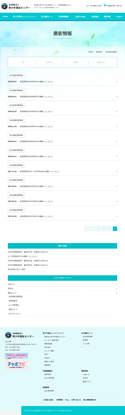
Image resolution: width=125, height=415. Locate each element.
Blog (67, 400)
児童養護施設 (63, 17)
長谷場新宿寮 (88, 336)
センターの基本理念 (51, 340)
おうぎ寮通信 (14, 305)
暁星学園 (47, 374)
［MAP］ (33, 344)
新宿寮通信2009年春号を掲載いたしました (36, 111)
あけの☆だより (15, 314)
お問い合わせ (76, 400)
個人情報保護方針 (89, 400)
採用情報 (95, 17)
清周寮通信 (13, 301)
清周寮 (85, 340)
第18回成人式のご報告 (16, 269)
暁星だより (13, 309)
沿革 (45, 354)
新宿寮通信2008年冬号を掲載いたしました (36, 126)
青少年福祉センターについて (24, 17)
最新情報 (107, 17)
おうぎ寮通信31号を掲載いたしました (22, 256)
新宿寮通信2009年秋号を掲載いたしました (36, 82)
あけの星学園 (49, 378)
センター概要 (49, 351)
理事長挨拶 (48, 344)
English (119, 17)
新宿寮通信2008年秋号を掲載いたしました (36, 141)
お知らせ (49, 62)
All (23, 62)
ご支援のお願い (80, 17)
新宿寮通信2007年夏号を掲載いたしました (36, 201)
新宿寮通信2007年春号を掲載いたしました (36, 216)
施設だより (101, 62)
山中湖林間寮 (49, 391)
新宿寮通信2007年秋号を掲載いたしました (36, 186)
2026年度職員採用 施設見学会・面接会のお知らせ (28, 252)
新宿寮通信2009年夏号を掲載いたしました (36, 97)
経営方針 (47, 347)
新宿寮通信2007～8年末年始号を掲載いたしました (39, 171)
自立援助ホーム (47, 17)
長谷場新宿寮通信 (111, 52)
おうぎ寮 (86, 344)
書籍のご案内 (49, 361)
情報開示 (47, 365)
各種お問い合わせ (114, 6)
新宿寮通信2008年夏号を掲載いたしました (36, 156)
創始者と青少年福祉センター (54, 337)
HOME (5, 17)
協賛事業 (46, 387)
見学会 (75, 62)
